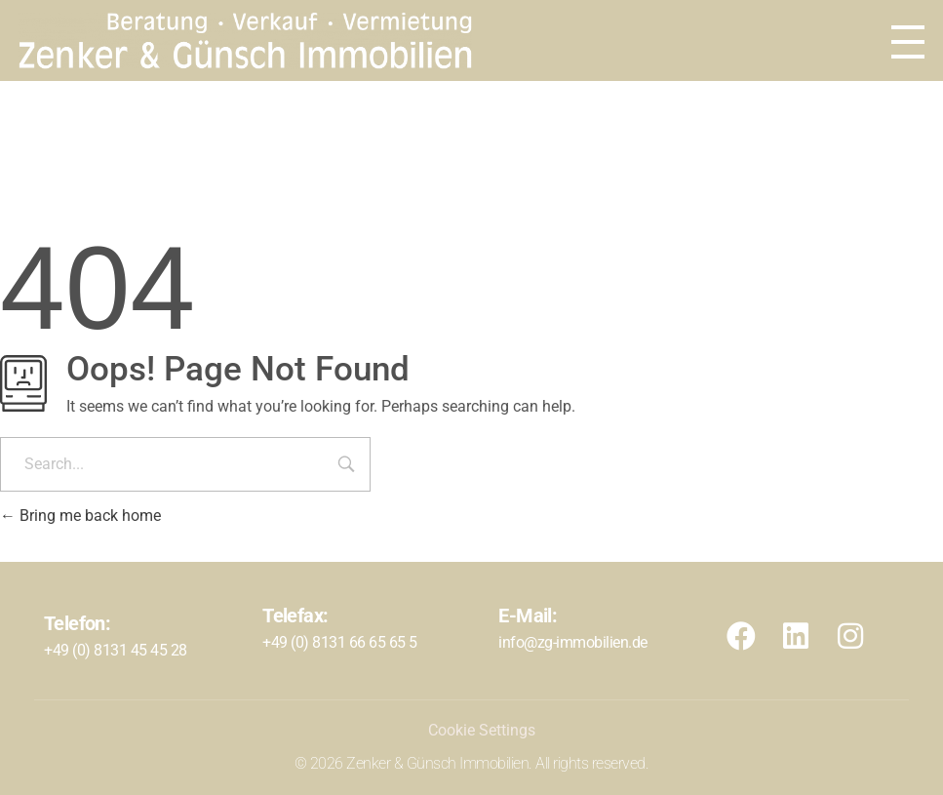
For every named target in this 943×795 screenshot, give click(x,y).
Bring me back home (80, 515)
